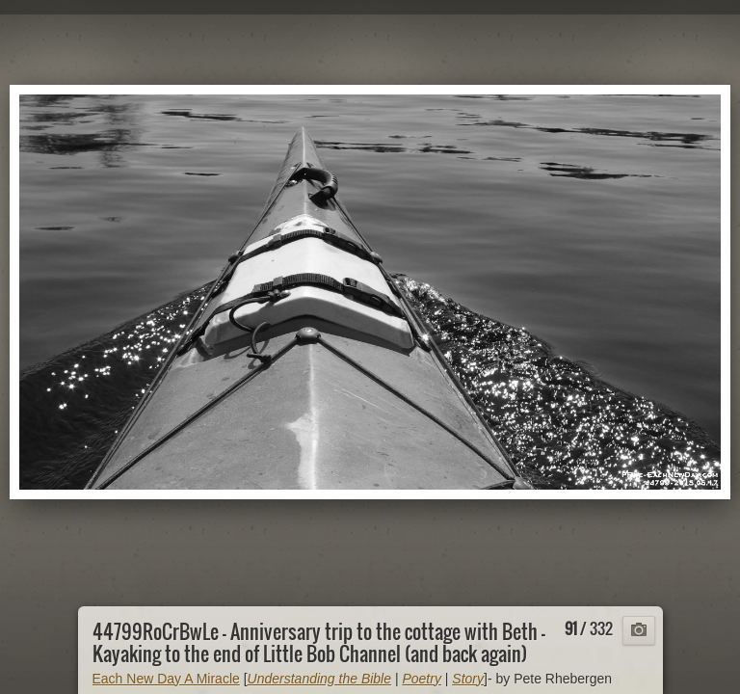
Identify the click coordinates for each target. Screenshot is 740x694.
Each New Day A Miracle (166, 678)
